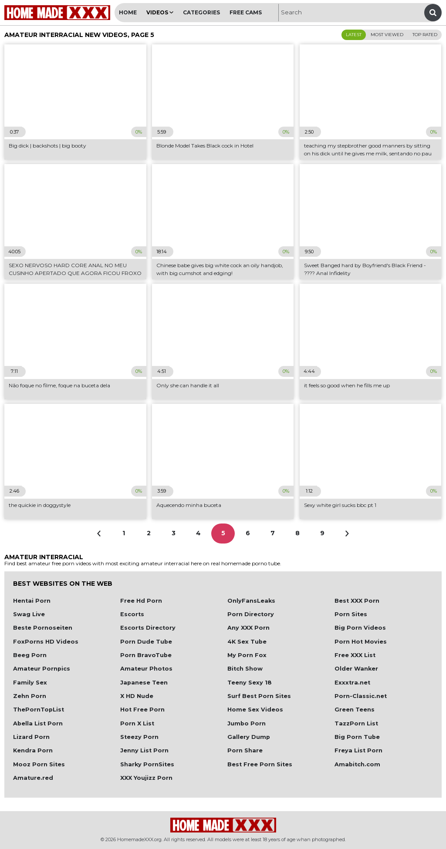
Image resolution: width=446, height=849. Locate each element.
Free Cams (246, 12)
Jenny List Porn (144, 750)
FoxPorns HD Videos (45, 641)
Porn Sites (350, 614)
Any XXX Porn (248, 627)
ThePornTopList (38, 709)
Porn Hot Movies (360, 641)
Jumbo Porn (246, 723)
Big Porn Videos (360, 627)
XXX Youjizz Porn (146, 778)
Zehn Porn (29, 696)
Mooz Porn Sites (39, 764)
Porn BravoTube (146, 655)
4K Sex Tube (247, 641)
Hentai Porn (32, 600)
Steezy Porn (139, 737)
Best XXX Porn (356, 600)
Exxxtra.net (352, 682)
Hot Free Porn (142, 709)
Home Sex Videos (255, 709)
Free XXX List (354, 655)
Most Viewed (387, 34)
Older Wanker (356, 668)
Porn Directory (250, 614)
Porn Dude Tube (146, 641)
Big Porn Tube (357, 737)
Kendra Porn (33, 750)
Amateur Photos (146, 668)
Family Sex (30, 682)
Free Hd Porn (141, 600)
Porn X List (137, 723)
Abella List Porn (38, 723)
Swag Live (29, 614)
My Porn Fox (247, 655)
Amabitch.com (357, 764)
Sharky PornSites (147, 764)
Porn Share (245, 750)
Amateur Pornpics (41, 668)
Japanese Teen (144, 682)
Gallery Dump (248, 737)
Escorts (132, 614)
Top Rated (424, 34)
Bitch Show (245, 668)
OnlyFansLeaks (251, 600)
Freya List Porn (358, 750)
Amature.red (33, 778)
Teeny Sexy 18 (249, 682)
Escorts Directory (148, 627)
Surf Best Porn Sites (259, 696)
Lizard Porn (31, 737)
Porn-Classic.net (360, 696)
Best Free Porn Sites (259, 764)
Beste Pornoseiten (42, 627)
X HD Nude (136, 696)
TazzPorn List (356, 723)
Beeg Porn (30, 655)
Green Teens (354, 709)
